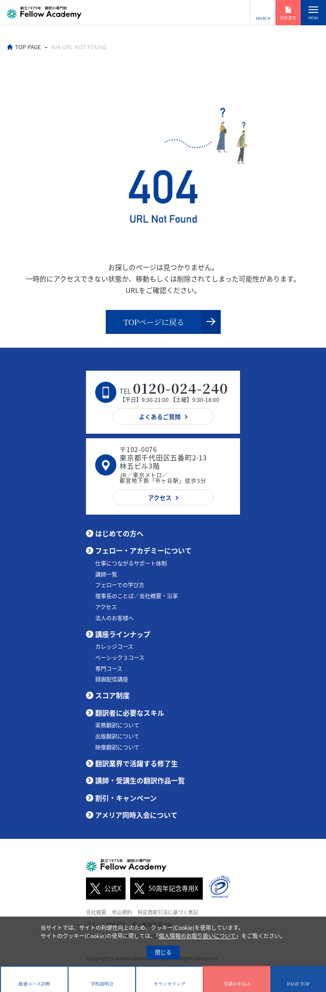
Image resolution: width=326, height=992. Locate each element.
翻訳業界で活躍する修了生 (136, 763)
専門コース (108, 669)
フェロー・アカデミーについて (143, 550)
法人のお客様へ (114, 618)
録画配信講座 (111, 679)
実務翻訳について (117, 725)
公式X (103, 888)
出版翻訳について (117, 736)
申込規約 (122, 912)
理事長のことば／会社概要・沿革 (136, 596)
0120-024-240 (180, 387)
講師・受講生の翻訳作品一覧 (140, 780)
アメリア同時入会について (136, 815)
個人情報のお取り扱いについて (197, 936)
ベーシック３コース (119, 658)
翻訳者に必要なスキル (129, 713)
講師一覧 (106, 574)
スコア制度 (112, 695)
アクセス (106, 607)
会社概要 (96, 912)
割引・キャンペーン (126, 798)
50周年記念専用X (164, 888)
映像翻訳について (117, 747)
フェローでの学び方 (119, 585)
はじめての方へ (119, 533)
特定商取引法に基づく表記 (167, 912)
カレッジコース (114, 646)
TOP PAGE (28, 47)
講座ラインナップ (122, 634)
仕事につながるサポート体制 (131, 563)
